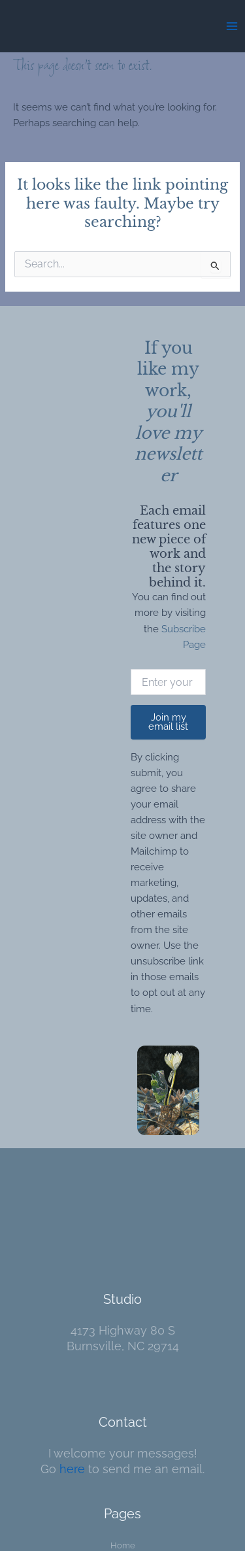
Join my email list (168, 721)
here (72, 1469)
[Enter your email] (168, 682)
